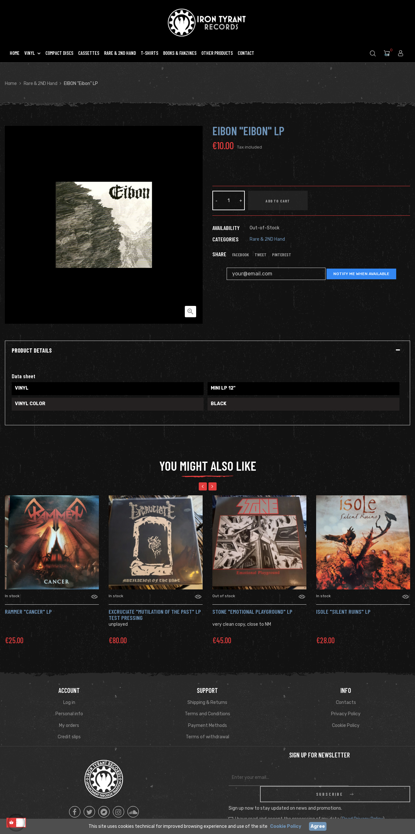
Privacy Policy (346, 714)
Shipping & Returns (207, 702)
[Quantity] (228, 200)
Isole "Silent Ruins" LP (343, 611)
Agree (318, 826)
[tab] (207, 350)
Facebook (240, 254)
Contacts (346, 702)
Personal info (69, 714)
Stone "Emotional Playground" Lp (252, 611)
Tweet (261, 254)
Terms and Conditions (207, 714)
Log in (69, 702)
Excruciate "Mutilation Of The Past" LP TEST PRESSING (155, 615)
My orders (69, 725)
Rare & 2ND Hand (267, 239)
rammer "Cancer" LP (28, 611)
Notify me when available (361, 274)
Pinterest (281, 254)
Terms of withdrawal (207, 737)
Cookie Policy (346, 725)
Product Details (32, 350)
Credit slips (69, 737)
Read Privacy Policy (362, 802)
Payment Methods (207, 725)
